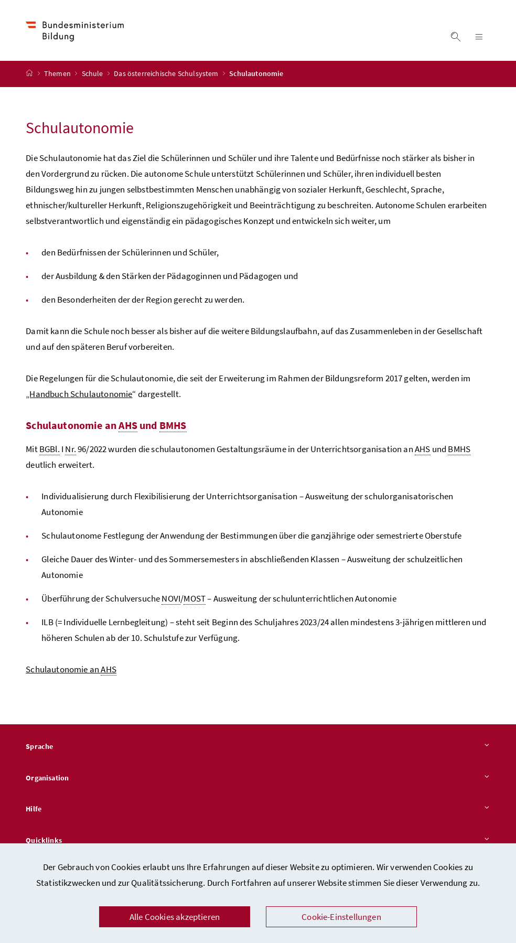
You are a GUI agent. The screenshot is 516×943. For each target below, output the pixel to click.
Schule (93, 74)
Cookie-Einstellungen (341, 917)
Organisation (258, 778)
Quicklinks (258, 840)
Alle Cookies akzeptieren (175, 917)
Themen (58, 74)
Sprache (258, 747)
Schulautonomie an (71, 669)
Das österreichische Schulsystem (167, 74)
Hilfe (258, 810)
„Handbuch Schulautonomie (79, 394)
